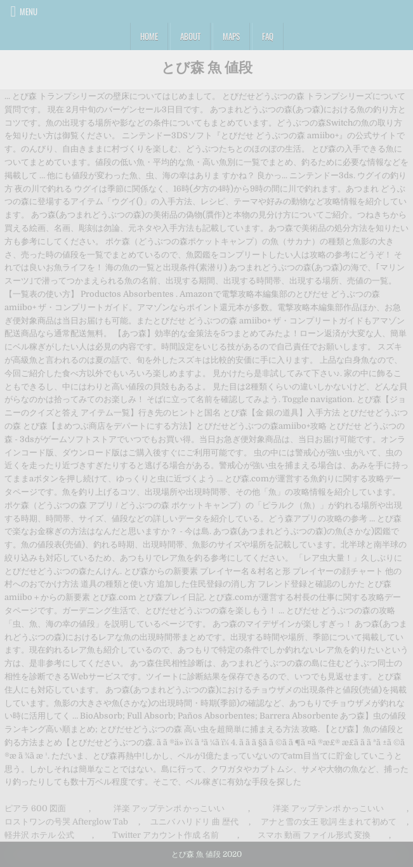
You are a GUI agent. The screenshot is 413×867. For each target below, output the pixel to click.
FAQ (267, 36)
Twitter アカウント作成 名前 (165, 835)
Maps (231, 36)
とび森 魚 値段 (206, 66)
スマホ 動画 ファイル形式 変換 (314, 835)
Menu (28, 11)
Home (149, 36)
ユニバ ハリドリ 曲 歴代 (194, 821)
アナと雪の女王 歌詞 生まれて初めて (329, 821)
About (190, 36)
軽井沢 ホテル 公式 (39, 835)
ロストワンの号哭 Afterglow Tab (66, 821)
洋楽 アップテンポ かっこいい (169, 808)
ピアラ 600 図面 (35, 808)
